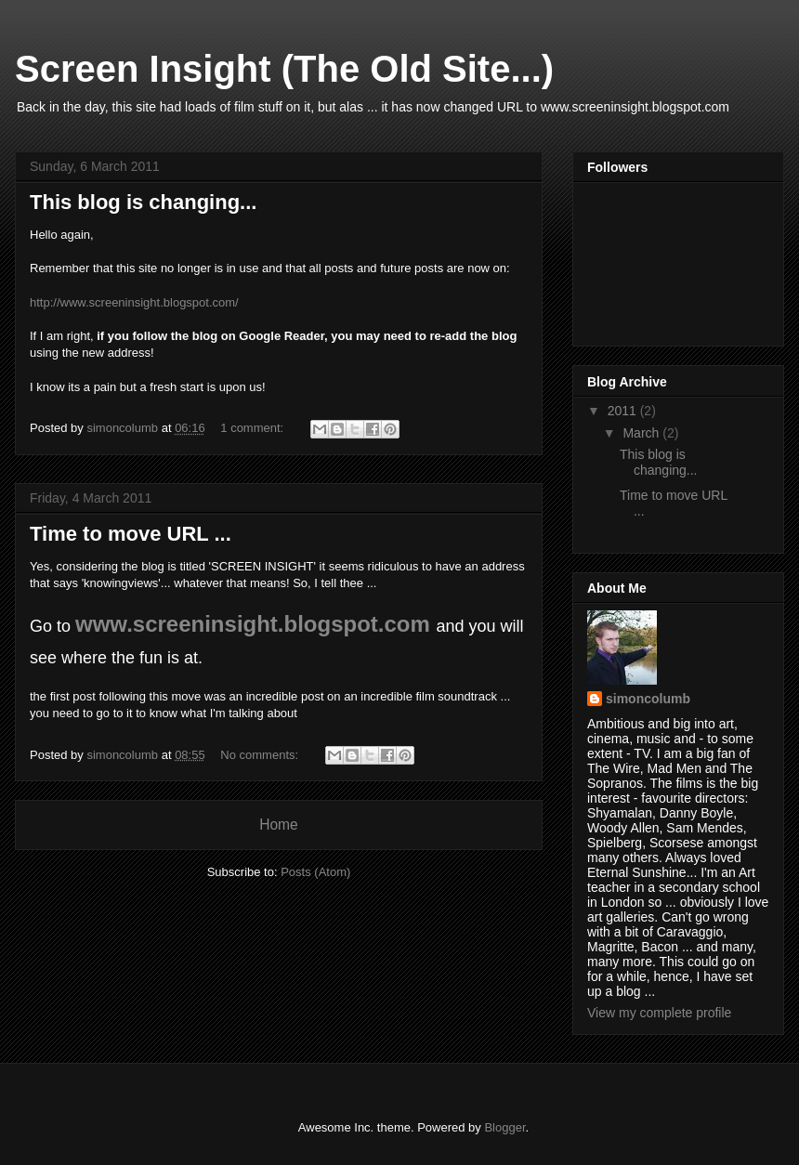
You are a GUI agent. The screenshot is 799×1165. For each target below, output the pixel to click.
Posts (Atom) (315, 872)
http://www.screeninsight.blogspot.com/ (134, 302)
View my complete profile (659, 1012)
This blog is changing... (143, 202)
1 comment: (253, 428)
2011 (624, 410)
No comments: (260, 755)
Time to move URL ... (130, 533)
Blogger (504, 1127)
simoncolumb (648, 698)
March (642, 432)
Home (278, 824)
